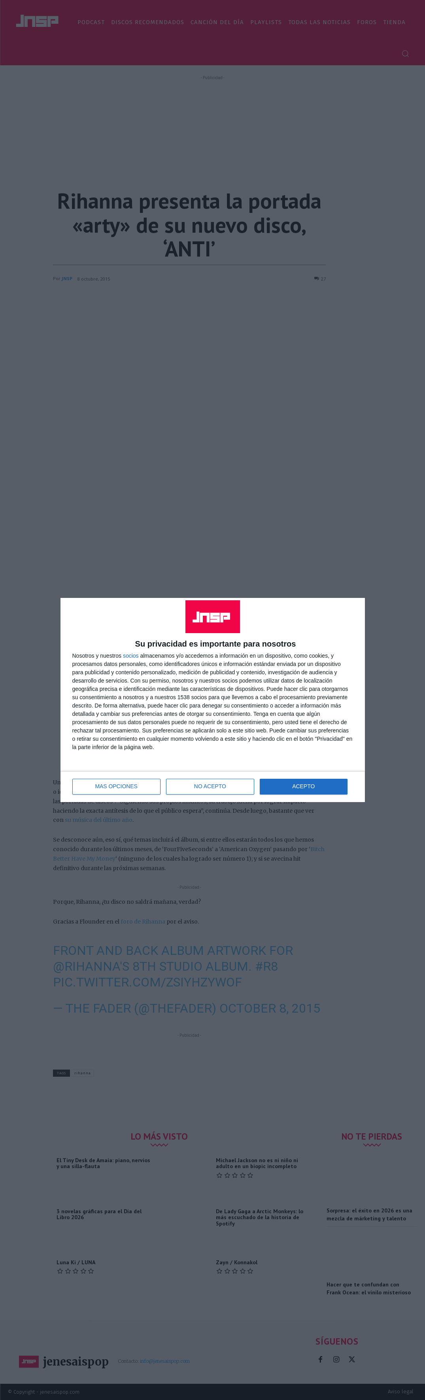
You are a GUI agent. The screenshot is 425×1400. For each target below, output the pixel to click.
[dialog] (212, 700)
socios (131, 655)
